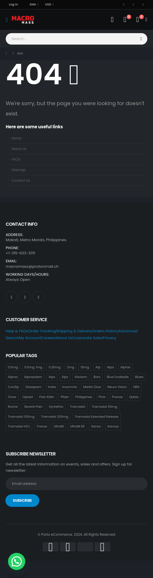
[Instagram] (143, 5)
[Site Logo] (22, 19)
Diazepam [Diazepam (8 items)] (33, 387)
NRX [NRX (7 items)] (137, 387)
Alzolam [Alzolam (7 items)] (80, 377)
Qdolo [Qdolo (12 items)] (134, 397)
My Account (30, 338)
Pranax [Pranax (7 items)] (117, 397)
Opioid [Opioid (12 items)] (28, 397)
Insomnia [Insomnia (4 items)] (69, 387)
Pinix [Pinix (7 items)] (102, 397)
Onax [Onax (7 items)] (12, 397)
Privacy (109, 338)
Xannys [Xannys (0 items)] (113, 426)
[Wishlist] (124, 19)
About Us (18, 149)
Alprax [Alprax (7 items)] (125, 367)
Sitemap (18, 170)
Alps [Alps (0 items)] (51, 377)
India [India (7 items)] (52, 387)
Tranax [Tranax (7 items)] (41, 426)
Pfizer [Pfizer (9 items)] (65, 397)
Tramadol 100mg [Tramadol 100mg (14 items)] (21, 416)
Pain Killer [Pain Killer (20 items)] (46, 397)
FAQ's (15, 159)
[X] (134, 5)
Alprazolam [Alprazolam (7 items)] (33, 377)
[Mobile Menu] (8, 20)
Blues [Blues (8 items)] (139, 377)
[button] (16, 561)
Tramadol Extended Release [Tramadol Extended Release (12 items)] (96, 416)
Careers (48, 338)
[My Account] (112, 19)
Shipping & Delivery (74, 331)
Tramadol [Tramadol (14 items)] (77, 406)
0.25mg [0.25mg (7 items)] (54, 367)
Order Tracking (42, 331)
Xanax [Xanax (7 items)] (96, 426)
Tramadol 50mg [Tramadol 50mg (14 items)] (104, 406)
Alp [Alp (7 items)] (98, 367)
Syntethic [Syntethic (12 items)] (56, 406)
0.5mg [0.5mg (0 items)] (13, 367)
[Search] (141, 39)
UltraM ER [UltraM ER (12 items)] (77, 426)
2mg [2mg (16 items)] (70, 367)
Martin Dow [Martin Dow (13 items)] (92, 387)
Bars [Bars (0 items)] (97, 377)
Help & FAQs (17, 331)
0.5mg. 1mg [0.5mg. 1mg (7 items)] (33, 367)
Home (16, 138)
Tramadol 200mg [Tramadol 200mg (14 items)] (54, 416)
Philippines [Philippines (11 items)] (83, 397)
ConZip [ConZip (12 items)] (13, 387)
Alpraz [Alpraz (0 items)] (13, 377)
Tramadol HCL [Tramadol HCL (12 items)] (19, 426)
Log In (13, 4)
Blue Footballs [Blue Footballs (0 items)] (118, 377)
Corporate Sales (87, 338)
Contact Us (20, 180)
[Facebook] (124, 5)
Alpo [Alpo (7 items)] (110, 367)
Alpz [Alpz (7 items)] (65, 377)
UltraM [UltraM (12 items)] (59, 426)
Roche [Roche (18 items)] (13, 406)
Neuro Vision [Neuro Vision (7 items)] (117, 387)
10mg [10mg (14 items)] (85, 367)
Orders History (105, 331)
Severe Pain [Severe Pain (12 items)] (33, 406)
